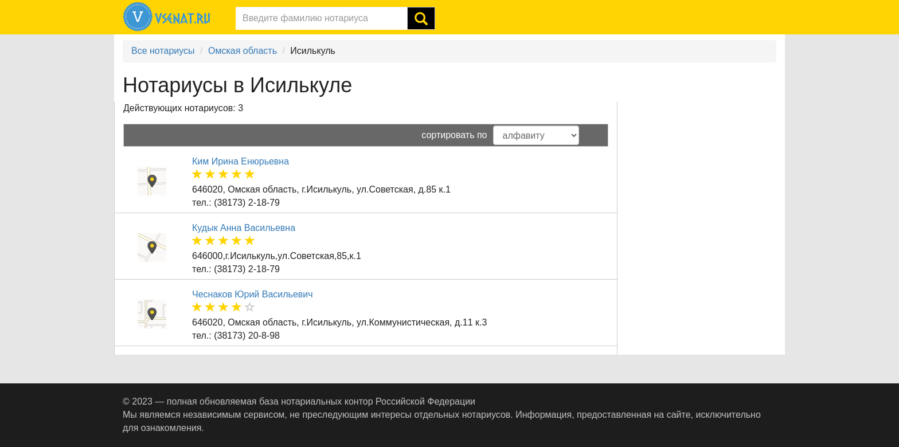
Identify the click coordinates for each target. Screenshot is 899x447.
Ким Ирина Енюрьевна (240, 161)
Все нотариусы (163, 51)
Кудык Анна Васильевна (243, 228)
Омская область (242, 51)
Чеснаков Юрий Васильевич (252, 294)
